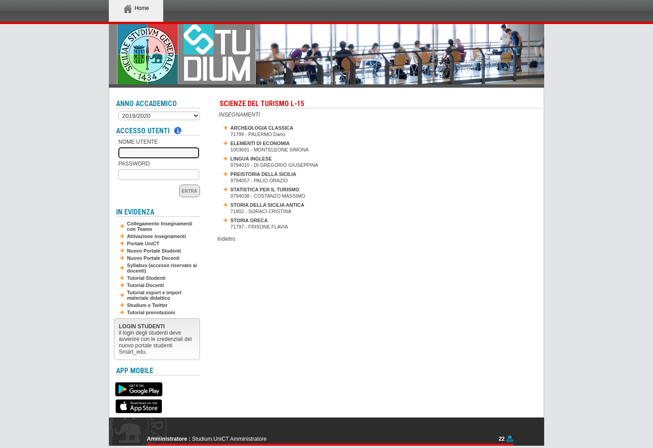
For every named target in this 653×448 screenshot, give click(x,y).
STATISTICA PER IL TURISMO (264, 189)
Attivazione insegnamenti (156, 236)
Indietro (226, 239)
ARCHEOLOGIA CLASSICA (261, 128)
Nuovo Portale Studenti (154, 250)
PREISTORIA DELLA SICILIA (263, 174)
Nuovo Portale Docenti (153, 258)
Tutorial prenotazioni (151, 312)
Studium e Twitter (147, 305)
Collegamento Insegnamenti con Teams (159, 226)
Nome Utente (138, 142)
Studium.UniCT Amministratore (229, 439)
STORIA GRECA (249, 220)
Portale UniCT (143, 243)
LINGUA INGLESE (251, 158)
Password (134, 164)
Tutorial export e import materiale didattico (154, 295)
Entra (189, 191)
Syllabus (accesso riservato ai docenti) (162, 268)
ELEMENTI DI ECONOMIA (260, 143)
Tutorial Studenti (146, 278)
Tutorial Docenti (145, 285)
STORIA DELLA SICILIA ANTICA (267, 205)
